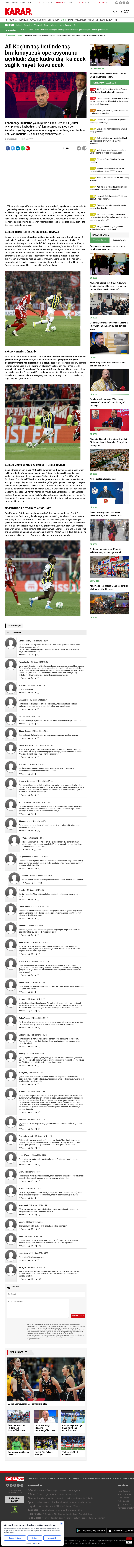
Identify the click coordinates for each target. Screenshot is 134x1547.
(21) (32, 1215)
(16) (38, 831)
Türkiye (62, 1490)
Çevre (70, 1490)
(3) (31, 678)
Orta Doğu (43, 1494)
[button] (63, 148)
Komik (69, 1514)
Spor (63, 20)
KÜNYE (50, 1479)
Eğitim (77, 1490)
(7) (31, 774)
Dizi (55, 1514)
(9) (31, 992)
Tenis (46, 25)
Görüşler (93, 20)
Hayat (70, 20)
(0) (38, 655)
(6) (38, 774)
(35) (32, 868)
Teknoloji (33, 1510)
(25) (39, 1279)
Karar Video (81, 20)
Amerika (53, 1494)
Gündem (49, 1514)
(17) (32, 1129)
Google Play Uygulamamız (93, 1530)
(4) (31, 757)
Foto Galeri (34, 1518)
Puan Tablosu (124, 1497)
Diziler (41, 1506)
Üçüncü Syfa (52, 1490)
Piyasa (44, 1498)
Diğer (76, 25)
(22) (32, 1229)
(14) (32, 1046)
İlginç (75, 1514)
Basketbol (28, 25)
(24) (32, 1028)
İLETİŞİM (43, 1479)
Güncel (13, 20)
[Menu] (116, 20)
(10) (32, 954)
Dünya (32, 20)
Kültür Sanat (66, 1506)
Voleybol (38, 25)
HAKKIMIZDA (33, 1479)
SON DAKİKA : (11, 30)
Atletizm (54, 25)
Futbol (18, 25)
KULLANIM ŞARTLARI (75, 1479)
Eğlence (76, 1506)
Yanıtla (23, 655)
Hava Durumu (124, 1491)
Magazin (49, 1506)
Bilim (80, 1510)
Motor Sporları (65, 25)
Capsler (54, 1518)
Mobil (44, 1510)
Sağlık (56, 1506)
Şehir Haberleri (124, 1504)
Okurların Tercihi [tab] (99, 240)
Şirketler (90, 1498)
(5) (31, 795)
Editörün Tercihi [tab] (119, 240)
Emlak (51, 1498)
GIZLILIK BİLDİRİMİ (92, 1479)
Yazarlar (23, 20)
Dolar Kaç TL (123, 1501)
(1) (31, 693)
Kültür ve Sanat (80, 1518)
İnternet (51, 1510)
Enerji (67, 1498)
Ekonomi (41, 20)
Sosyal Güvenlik (78, 1498)
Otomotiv (59, 1498)
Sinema (61, 1514)
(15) (39, 1246)
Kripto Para (53, 20)
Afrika (74, 1494)
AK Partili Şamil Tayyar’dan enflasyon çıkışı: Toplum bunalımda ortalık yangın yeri (52, 30)
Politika (42, 1490)
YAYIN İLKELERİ (60, 1479)
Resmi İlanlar (106, 20)
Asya (68, 1494)
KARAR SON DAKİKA (14, 1499)
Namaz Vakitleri (125, 1494)
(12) (32, 1279)
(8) (31, 831)
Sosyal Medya (62, 1510)
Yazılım (73, 1510)
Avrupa (61, 1494)
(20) (32, 1165)
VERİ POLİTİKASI (107, 1479)
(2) (31, 655)
